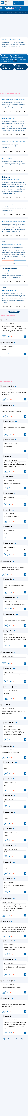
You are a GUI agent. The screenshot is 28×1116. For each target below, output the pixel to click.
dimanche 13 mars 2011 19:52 (10, 443)
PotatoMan (8, 762)
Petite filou (6, 320)
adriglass (7, 795)
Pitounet (7, 493)
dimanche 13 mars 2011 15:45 (8, 346)
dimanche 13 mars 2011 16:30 (10, 766)
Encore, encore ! (14, 311)
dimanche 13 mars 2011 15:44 (8, 390)
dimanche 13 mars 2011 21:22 (10, 816)
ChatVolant (8, 687)
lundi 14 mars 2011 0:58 (9, 944)
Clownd (7, 862)
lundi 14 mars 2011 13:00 (9, 514)
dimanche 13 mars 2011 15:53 (10, 1020)
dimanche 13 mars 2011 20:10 (10, 618)
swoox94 (7, 845)
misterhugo (6, 746)
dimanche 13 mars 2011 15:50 (8, 1002)
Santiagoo (6, 405)
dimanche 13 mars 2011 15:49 (8, 925)
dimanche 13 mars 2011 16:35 (10, 782)
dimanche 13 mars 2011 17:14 (10, 672)
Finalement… (6, 177)
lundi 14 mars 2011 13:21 (9, 963)
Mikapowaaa (6, 342)
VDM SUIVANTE (20, 67)
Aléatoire (9, 12)
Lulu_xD (7, 631)
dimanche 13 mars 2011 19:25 (10, 425)
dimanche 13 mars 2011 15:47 (8, 323)
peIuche (5, 998)
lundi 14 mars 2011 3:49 (9, 866)
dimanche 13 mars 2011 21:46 (10, 832)
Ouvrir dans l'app (17, 3)
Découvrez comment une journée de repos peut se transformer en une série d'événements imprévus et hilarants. (13, 58)
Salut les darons (7, 288)
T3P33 (7, 510)
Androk (7, 668)
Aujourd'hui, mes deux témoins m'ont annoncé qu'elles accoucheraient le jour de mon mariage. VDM (14, 146)
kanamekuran (7, 386)
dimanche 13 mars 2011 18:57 (10, 799)
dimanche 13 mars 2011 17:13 (10, 583)
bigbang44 (8, 959)
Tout (2, 12)
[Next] (24, 1039)
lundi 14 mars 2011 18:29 (9, 634)
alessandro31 (6, 981)
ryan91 (5, 921)
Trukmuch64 (8, 614)
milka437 (7, 812)
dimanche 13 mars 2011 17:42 (10, 690)
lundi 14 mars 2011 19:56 (9, 530)
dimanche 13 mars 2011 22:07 (10, 460)
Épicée (15, 12)
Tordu (3, 242)
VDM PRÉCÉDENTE (6, 67)
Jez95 (6, 829)
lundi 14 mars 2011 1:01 (9, 497)
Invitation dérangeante (9, 268)
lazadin (7, 579)
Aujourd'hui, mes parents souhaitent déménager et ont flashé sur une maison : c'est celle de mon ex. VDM (14, 208)
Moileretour (8, 421)
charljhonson (8, 597)
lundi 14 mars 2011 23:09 (9, 547)
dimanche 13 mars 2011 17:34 (10, 601)
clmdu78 (7, 879)
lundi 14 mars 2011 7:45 (9, 882)
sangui (7, 779)
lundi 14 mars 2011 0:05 (9, 480)
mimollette (6, 561)
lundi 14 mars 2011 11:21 (9, 726)
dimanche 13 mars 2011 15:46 (8, 708)
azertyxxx (8, 543)
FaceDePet (8, 723)
